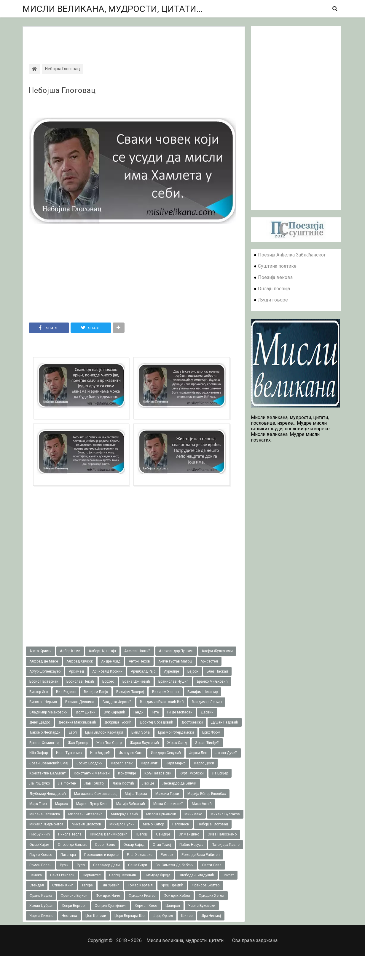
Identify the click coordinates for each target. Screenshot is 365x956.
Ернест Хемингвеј (44, 743)
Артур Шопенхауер (44, 671)
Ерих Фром (211, 732)
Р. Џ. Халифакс (139, 855)
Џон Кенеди (95, 916)
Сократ (228, 875)
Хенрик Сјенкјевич (110, 906)
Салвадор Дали (106, 865)
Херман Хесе (146, 906)
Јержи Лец (198, 753)
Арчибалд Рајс (143, 671)
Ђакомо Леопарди (44, 732)
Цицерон (172, 906)
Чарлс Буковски (201, 906)
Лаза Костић (123, 783)
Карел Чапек (122, 763)
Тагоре (87, 885)
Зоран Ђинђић (207, 743)
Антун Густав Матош (175, 661)
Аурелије (171, 671)
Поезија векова (275, 277)
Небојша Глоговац (62, 90)
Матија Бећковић (130, 804)
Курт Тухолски (192, 773)
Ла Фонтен (67, 783)
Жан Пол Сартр (109, 743)
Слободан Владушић (196, 875)
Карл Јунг (149, 763)
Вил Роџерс (66, 692)
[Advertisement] (134, 40)
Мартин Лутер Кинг (92, 804)
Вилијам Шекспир (202, 692)
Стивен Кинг (62, 885)
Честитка (69, 916)
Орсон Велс (105, 845)
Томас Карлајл (140, 885)
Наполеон (180, 824)
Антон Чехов (139, 661)
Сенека (35, 875)
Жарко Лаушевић (144, 743)
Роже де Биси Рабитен (200, 855)
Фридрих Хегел (211, 896)
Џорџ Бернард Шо (129, 916)
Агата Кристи (40, 651)
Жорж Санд (177, 743)
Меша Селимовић (168, 804)
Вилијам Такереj (130, 692)
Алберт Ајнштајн (102, 651)
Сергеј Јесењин (122, 875)
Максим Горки (167, 794)
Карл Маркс (176, 763)
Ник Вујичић (39, 834)
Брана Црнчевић (136, 681)
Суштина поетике (277, 266)
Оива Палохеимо (222, 834)
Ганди (138, 712)
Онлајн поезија (274, 288)
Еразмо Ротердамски (176, 732)
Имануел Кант (131, 753)
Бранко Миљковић (212, 681)
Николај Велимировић (108, 834)
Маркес (61, 804)
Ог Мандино (188, 834)
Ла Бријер (220, 773)
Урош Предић (172, 885)
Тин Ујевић (110, 885)
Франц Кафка (40, 896)
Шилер (186, 916)
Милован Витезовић (85, 814)
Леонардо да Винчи (179, 783)
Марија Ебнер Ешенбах (206, 794)
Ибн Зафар (38, 753)
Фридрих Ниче (108, 896)
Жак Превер (78, 743)
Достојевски (192, 722)
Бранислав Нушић (173, 681)
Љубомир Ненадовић (47, 794)
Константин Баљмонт (47, 773)
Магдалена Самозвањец (95, 794)
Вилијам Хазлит (165, 692)
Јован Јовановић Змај (48, 763)
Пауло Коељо (40, 855)
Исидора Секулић (166, 753)
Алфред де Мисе (43, 661)
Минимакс (193, 814)
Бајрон (192, 671)
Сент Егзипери (62, 875)
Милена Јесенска (44, 814)
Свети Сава (211, 865)
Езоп (73, 732)
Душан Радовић (224, 722)
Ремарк (167, 855)
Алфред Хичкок (79, 661)
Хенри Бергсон (74, 906)
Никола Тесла (70, 834)
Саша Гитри (137, 865)
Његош (142, 834)
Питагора (68, 855)
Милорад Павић (124, 814)
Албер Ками (70, 651)
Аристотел (209, 661)
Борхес (108, 681)
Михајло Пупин (122, 824)
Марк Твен (38, 804)
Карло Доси (204, 763)
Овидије (163, 834)
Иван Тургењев (69, 753)
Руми (64, 865)
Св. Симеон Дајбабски (174, 865)
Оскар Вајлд (133, 845)
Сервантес (92, 875)
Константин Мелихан (92, 773)
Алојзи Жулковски (217, 651)
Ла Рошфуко (39, 783)
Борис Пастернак (43, 681)
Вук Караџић (114, 712)
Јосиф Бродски (89, 763)
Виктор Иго (38, 692)
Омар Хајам (39, 845)
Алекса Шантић (137, 651)
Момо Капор (153, 824)
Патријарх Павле (226, 845)
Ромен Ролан (40, 865)
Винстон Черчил (43, 702)
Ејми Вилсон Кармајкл (104, 732)
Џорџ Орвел (163, 916)
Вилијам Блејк (96, 692)
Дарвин (207, 712)
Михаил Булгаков (225, 814)
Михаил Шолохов (86, 824)
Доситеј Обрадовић (156, 722)
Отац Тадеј (162, 845)
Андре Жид (110, 661)
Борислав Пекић (80, 681)
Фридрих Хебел (177, 896)
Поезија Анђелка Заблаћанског (292, 255)
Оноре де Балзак (72, 845)
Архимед (76, 671)
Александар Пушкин (176, 651)
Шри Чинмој (211, 916)
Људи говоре (273, 300)
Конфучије (127, 773)
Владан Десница (79, 702)
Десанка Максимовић (77, 722)
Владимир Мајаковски (48, 712)
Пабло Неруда (191, 845)
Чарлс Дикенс (41, 916)
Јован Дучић (227, 753)
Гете (155, 712)
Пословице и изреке (101, 855)
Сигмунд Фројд (157, 875)
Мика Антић (202, 804)
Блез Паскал (217, 671)
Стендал (36, 885)
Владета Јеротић (117, 702)
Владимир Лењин (207, 702)
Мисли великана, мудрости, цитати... (113, 9)
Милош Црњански (161, 814)
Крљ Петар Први (157, 773)
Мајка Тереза (136, 794)
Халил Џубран (41, 906)
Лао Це (148, 783)
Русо (81, 865)
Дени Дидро (39, 722)
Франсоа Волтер (205, 885)
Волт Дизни (85, 712)
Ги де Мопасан (179, 712)
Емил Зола (140, 732)
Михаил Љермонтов (46, 824)
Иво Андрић (100, 753)
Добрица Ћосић (117, 722)
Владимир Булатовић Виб (162, 702)
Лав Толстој (94, 783)
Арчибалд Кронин (107, 671)
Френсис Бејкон (73, 896)
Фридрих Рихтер (141, 896)
